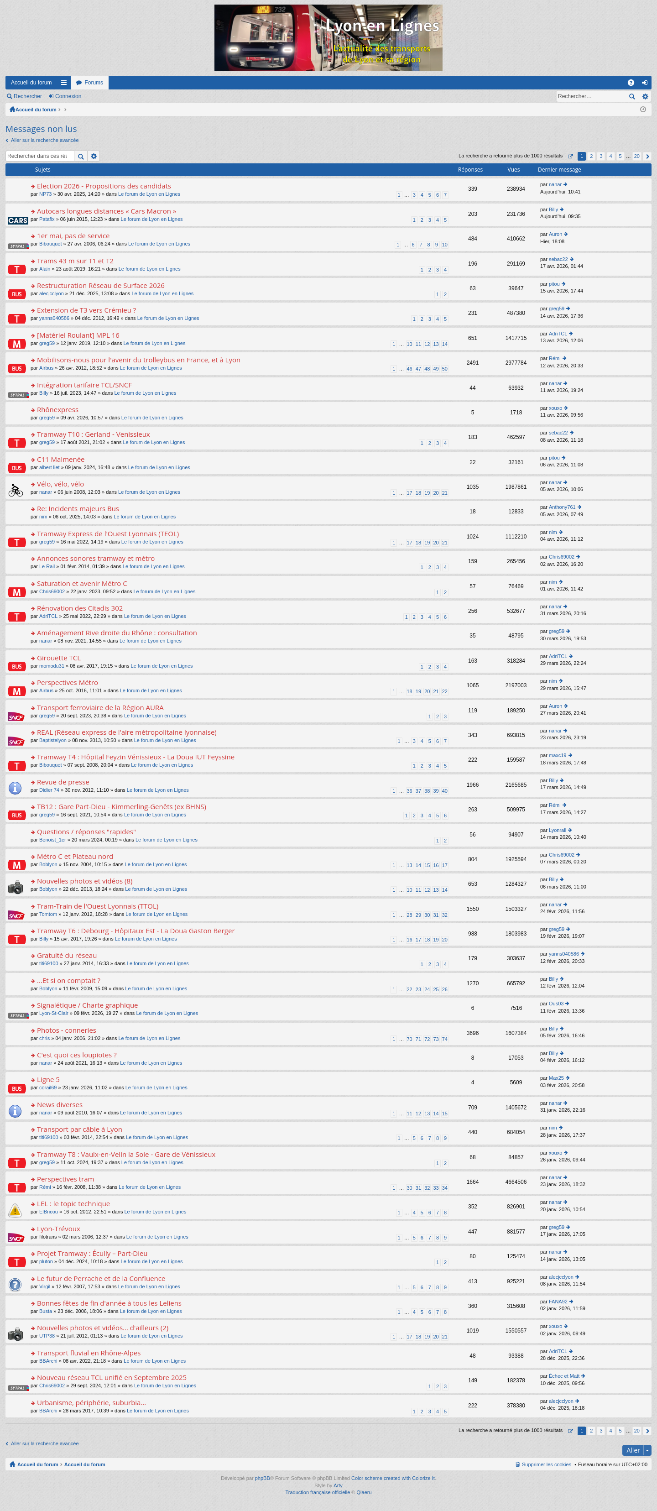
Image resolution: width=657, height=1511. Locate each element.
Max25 (556, 1078)
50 (445, 368)
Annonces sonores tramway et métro (96, 558)
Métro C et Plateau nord (75, 856)
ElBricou (48, 1211)
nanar (555, 184)
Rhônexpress (57, 409)
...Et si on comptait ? (68, 980)
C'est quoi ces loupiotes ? (77, 1055)
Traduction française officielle (317, 1492)
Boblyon (48, 864)
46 (409, 368)
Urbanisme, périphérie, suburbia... (91, 1402)
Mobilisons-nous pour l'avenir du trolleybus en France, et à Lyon (138, 360)
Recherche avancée (645, 96)
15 (427, 865)
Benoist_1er (52, 839)
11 (418, 344)
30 (427, 915)
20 (435, 493)
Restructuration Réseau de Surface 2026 (101, 285)
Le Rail (47, 566)
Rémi (555, 358)
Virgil (44, 1286)
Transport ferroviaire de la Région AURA (100, 707)
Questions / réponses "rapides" (86, 831)
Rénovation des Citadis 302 (80, 608)
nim (43, 516)
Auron (555, 234)
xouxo (555, 408)
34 (445, 1188)
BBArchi (48, 1361)
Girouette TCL (59, 658)
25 (435, 989)
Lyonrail (557, 830)
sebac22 (558, 259)
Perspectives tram (65, 1179)
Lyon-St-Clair (53, 1013)
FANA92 (558, 1301)
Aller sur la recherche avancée (45, 140)
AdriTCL (558, 333)
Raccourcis (66, 84)
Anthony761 (562, 507)
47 (418, 368)
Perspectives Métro (67, 682)
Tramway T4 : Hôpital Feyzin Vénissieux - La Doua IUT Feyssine (136, 757)
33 (435, 1188)
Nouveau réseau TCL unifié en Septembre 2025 (112, 1377)
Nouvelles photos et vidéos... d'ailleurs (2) (102, 1327)
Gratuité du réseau (67, 955)
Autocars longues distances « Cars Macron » (106, 211)
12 (427, 344)
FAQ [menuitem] (634, 84)
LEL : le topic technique (73, 1203)
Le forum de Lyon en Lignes (149, 194)
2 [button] (591, 156)
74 (445, 1039)
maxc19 (558, 755)
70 (409, 1039)
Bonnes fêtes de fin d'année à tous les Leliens (109, 1303)
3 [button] (601, 156)
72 (427, 1039)
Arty (338, 1485)
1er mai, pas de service (73, 235)
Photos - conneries (66, 1030)
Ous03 (556, 1003)
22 (445, 691)
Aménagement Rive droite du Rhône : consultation (117, 632)
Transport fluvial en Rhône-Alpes (89, 1353)
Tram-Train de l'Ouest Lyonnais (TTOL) (97, 906)
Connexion (68, 96)
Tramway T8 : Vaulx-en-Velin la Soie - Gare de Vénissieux (126, 1154)
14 (445, 344)
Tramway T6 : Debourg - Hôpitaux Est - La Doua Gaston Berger (136, 930)
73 (435, 1039)
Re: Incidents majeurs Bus (78, 508)
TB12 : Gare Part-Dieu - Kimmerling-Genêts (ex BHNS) (121, 806)
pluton (46, 1261)
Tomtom (48, 914)
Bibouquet (50, 243)
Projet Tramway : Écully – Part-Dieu (92, 1253)
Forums (93, 82)
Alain (44, 269)
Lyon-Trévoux (58, 1228)
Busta (45, 1311)
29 (418, 915)
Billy (553, 209)
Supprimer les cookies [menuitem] (546, 1464)
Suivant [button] (647, 156)
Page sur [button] (570, 156)
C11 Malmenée (60, 459)
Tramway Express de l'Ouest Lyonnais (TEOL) (108, 533)
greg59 (556, 308)
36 (409, 791)
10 (445, 244)
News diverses (60, 1104)
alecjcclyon (51, 293)
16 (435, 865)
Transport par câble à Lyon (79, 1129)
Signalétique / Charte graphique (87, 1005)
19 (427, 493)
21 (445, 493)
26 (445, 989)
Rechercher (28, 96)
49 (435, 368)
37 (418, 791)
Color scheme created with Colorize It (393, 1478)
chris (44, 1038)
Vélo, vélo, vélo (60, 484)
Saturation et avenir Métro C (82, 583)
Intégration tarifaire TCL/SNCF (84, 385)
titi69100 (48, 963)
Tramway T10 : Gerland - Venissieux (93, 434)
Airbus (46, 368)
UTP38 (47, 1335)
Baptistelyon (53, 740)
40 (445, 791)
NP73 (45, 194)
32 (445, 915)
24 (427, 989)
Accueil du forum (31, 82)
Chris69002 (561, 556)
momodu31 (51, 666)
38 (427, 791)
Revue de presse (63, 782)
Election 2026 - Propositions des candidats (104, 186)
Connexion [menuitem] (647, 84)
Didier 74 (49, 790)
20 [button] (637, 156)
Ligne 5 (48, 1079)
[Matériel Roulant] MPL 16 (78, 335)
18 (418, 493)
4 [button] (610, 156)
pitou (554, 284)
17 (409, 493)
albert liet (49, 467)
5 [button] (620, 156)
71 (418, 1039)
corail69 (48, 1087)
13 (435, 344)
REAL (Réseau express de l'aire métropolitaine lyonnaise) (127, 732)
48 (427, 368)
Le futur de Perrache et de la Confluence (101, 1278)
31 (435, 915)
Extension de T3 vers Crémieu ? (86, 310)
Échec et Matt (564, 1376)
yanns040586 (54, 318)
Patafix (47, 219)
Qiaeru (364, 1492)
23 (418, 989)
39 (435, 791)
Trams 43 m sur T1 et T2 (75, 260)
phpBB (262, 1478)
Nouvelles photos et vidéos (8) (84, 881)
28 (409, 915)
